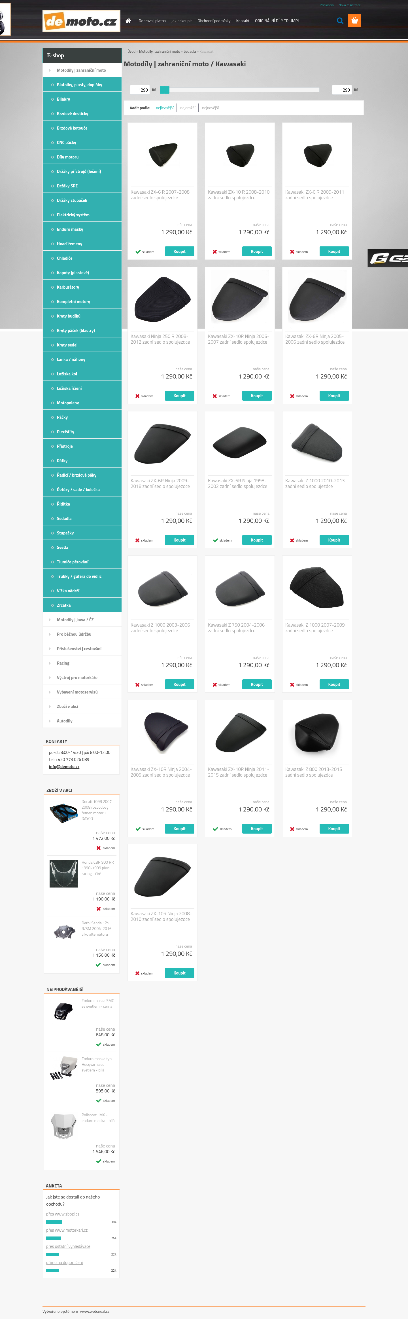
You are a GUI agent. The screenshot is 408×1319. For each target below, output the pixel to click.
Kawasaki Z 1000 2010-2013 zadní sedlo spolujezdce (315, 483)
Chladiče (65, 258)
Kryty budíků (68, 316)
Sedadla (64, 518)
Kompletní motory (73, 301)
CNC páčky (66, 142)
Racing (63, 663)
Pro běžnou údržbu (74, 634)
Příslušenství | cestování (79, 648)
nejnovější (210, 108)
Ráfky (62, 460)
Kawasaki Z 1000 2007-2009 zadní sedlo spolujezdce (315, 627)
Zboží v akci (67, 706)
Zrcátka (64, 605)
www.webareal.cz (95, 1311)
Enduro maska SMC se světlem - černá (98, 1003)
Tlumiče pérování (72, 562)
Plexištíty (65, 431)
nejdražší (187, 108)
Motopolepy (68, 402)
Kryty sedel (67, 345)
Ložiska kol (67, 374)
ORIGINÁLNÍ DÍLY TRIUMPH (277, 21)
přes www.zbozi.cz (62, 1214)
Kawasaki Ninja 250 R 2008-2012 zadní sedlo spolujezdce (160, 339)
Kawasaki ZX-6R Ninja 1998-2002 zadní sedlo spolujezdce (237, 483)
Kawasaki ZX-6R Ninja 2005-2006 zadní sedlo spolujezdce (315, 339)
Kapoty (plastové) (73, 272)
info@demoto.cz (64, 766)
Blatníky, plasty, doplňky (79, 84)
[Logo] (81, 21)
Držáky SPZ (67, 186)
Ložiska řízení (69, 388)
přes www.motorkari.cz (67, 1230)
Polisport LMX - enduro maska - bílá (98, 1117)
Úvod (131, 51)
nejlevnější (165, 108)
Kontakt (242, 21)
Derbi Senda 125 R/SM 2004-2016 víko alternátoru (97, 928)
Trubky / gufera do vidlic (79, 576)
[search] (340, 20)
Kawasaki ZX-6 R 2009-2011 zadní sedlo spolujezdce (314, 194)
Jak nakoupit (181, 21)
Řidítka (63, 504)
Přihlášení (327, 5)
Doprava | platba (152, 21)
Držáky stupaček (72, 200)
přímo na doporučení (64, 1262)
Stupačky (65, 533)
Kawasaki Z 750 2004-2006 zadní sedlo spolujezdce (236, 627)
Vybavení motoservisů (77, 692)
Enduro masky (70, 229)
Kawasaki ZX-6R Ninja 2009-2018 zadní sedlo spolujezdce (160, 483)
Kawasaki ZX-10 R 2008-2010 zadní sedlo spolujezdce (239, 194)
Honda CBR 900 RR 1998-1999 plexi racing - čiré (98, 867)
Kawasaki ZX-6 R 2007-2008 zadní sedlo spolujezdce (160, 194)
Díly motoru (67, 157)
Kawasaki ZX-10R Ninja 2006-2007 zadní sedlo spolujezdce (238, 339)
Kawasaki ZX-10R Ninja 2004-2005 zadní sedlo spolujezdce (161, 772)
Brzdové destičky (72, 113)
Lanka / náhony (71, 359)
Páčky (62, 417)
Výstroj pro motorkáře (77, 677)
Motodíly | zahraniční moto (81, 70)
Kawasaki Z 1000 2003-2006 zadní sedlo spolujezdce (160, 627)
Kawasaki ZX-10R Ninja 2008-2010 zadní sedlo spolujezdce (161, 916)
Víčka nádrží (68, 590)
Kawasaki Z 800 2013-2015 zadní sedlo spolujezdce (313, 772)
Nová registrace (350, 5)
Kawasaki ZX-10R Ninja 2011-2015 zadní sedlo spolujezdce (238, 772)
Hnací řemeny (69, 243)
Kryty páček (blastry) (76, 330)
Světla (62, 547)
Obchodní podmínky (214, 21)
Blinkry (63, 99)
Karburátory (68, 287)
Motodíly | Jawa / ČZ (75, 619)
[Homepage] (128, 20)
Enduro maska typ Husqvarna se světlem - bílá (97, 1064)
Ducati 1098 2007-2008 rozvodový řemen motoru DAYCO (98, 810)
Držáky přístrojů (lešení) (79, 171)
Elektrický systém (73, 215)
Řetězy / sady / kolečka (78, 489)
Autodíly (65, 721)
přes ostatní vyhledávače (68, 1246)
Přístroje (65, 446)
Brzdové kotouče (72, 128)
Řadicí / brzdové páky (76, 475)
